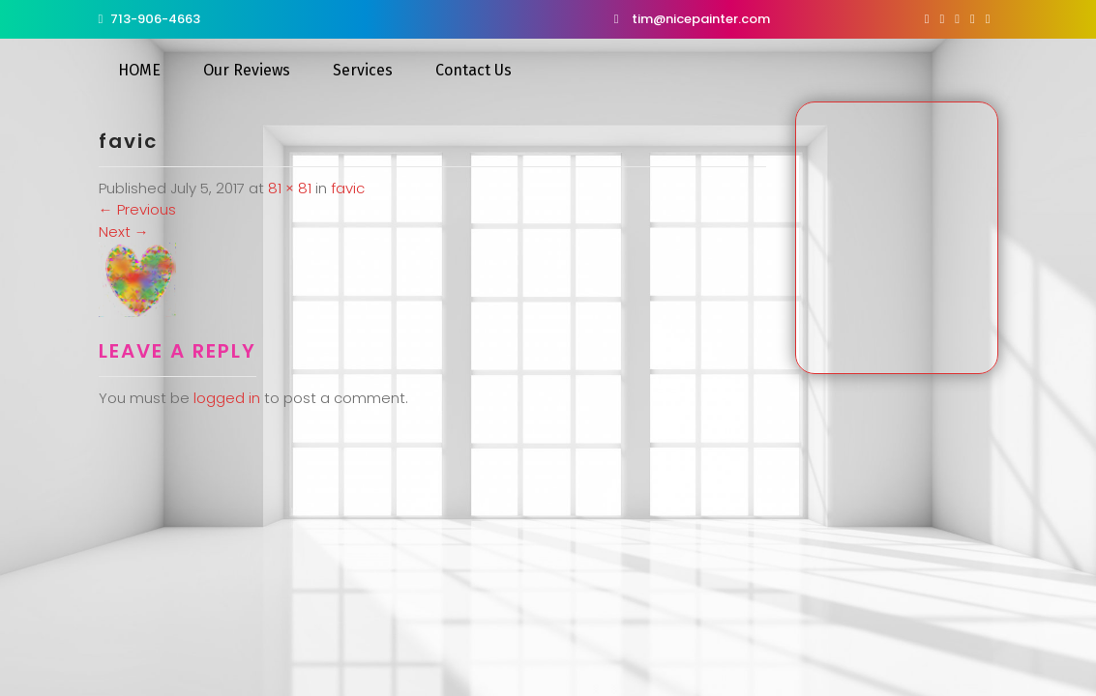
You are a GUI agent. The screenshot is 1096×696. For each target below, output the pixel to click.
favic (348, 188)
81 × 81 (289, 188)
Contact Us (473, 70)
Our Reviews (246, 70)
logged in (226, 398)
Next (124, 231)
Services (363, 70)
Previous (137, 209)
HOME (139, 70)
